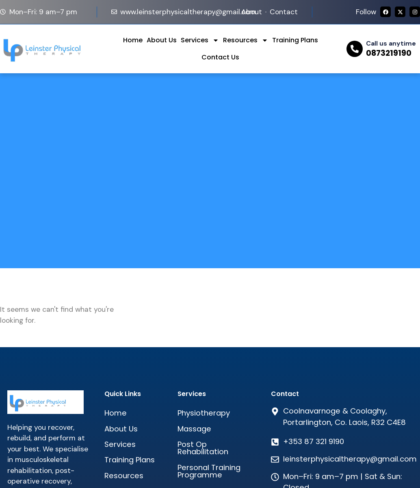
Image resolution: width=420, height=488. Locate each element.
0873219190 (388, 53)
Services (200, 40)
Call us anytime (391, 43)
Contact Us (220, 57)
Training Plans (295, 40)
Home (133, 40)
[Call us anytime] (354, 49)
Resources (245, 40)
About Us (162, 40)
